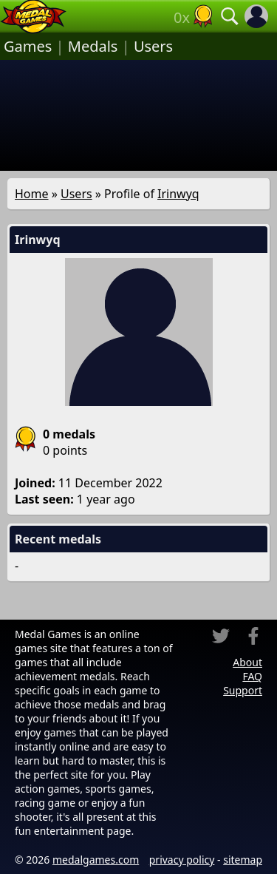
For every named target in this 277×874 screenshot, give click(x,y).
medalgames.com (95, 860)
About (247, 662)
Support (242, 690)
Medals (93, 46)
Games (28, 46)
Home (32, 194)
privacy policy (182, 860)
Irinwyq (178, 194)
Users (153, 46)
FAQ (252, 676)
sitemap (242, 860)
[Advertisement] (138, 115)
